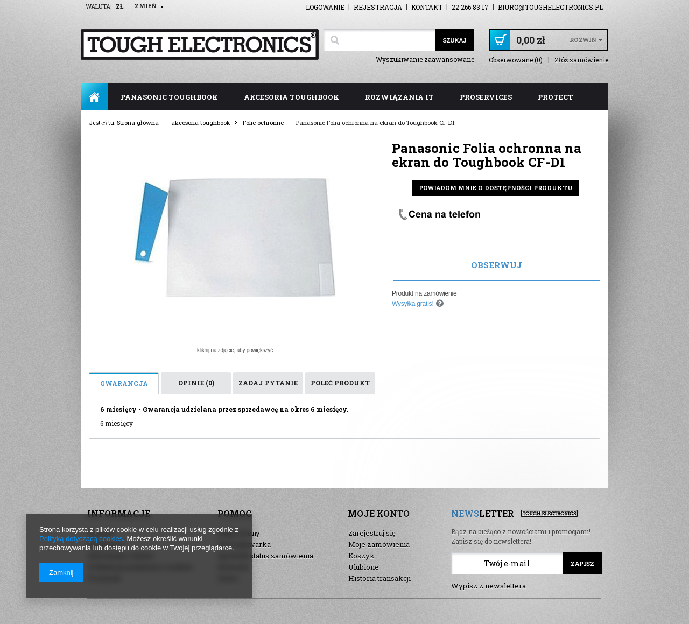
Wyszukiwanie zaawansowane (425, 59)
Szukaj (454, 40)
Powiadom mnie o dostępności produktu (496, 188)
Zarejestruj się (372, 533)
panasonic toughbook (169, 97)
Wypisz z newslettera (488, 586)
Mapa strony (239, 533)
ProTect (555, 97)
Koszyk (361, 555)
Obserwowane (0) (516, 60)
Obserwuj (496, 265)
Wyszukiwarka (244, 544)
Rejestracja (378, 7)
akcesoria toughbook (291, 97)
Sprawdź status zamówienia (265, 555)
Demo (228, 578)
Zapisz (582, 563)
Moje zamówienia (379, 544)
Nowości (233, 567)
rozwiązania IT (399, 97)
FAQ (101, 124)
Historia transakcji (379, 578)
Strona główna (94, 96)
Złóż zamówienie (581, 60)
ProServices (486, 97)
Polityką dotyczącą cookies (81, 539)
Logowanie (325, 7)
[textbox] (379, 40)
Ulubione (363, 567)
